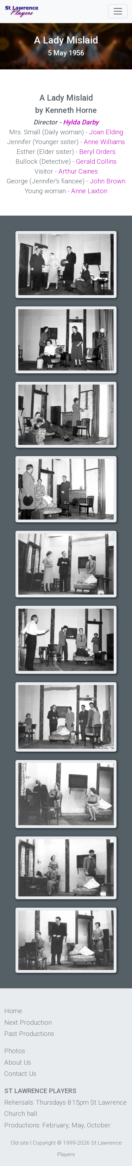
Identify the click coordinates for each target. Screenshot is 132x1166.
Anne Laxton (89, 191)
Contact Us (20, 1074)
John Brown (107, 181)
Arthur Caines (78, 171)
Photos (14, 1051)
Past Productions (29, 1034)
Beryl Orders (97, 152)
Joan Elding (106, 132)
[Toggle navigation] (118, 11)
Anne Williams (104, 142)
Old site (20, 1143)
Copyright (44, 1143)
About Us (17, 1062)
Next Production (28, 1022)
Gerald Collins (96, 161)
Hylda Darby (81, 122)
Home (13, 1011)
